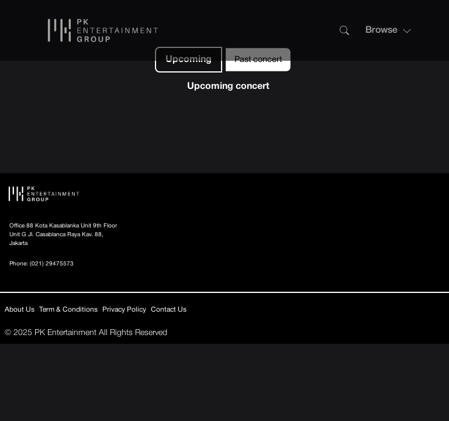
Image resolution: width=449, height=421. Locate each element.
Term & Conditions (68, 309)
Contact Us (168, 309)
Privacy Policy (124, 309)
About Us (19, 309)
